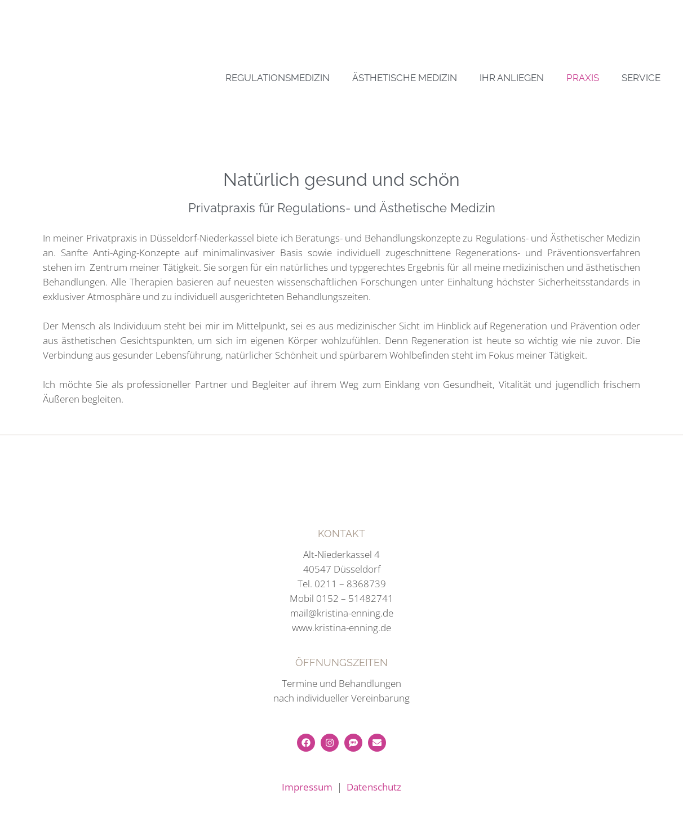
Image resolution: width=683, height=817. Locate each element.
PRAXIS (582, 77)
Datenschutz (374, 786)
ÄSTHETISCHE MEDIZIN (404, 77)
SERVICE (641, 77)
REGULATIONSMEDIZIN (277, 77)
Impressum (307, 786)
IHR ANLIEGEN (512, 77)
